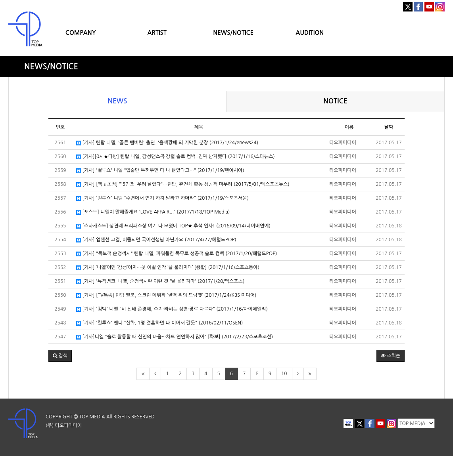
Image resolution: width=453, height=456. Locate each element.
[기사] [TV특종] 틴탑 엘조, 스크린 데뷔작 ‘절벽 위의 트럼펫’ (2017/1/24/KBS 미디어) (166, 295)
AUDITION (310, 33)
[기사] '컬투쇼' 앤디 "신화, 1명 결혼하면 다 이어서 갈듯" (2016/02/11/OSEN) (159, 323)
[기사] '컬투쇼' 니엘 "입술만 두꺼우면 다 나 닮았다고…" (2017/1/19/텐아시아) (160, 170)
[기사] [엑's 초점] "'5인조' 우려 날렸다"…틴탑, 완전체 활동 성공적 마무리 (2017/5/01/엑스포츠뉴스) (183, 184)
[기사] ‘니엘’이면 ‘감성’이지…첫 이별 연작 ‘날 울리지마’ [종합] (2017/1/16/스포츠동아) (167, 267)
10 (284, 373)
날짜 (388, 127)
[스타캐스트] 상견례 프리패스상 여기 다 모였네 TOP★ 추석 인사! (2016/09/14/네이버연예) (173, 226)
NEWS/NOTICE (233, 33)
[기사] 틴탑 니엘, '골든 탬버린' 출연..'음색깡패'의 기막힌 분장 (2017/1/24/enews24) (167, 142)
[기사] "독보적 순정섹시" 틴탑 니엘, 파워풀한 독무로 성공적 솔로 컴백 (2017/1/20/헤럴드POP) (176, 253)
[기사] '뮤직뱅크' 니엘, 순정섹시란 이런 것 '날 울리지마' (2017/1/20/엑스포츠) (160, 281)
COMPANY (80, 33)
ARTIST (157, 33)
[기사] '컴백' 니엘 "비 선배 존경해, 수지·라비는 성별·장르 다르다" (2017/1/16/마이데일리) (172, 309)
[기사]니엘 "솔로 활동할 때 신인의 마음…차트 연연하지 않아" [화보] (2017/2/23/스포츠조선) (174, 337)
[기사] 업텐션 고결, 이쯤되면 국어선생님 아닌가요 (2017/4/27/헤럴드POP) (156, 239)
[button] (60, 356)
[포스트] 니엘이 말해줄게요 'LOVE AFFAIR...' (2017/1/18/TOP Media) (153, 212)
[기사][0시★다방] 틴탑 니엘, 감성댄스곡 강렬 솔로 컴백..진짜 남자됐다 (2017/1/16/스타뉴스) (175, 156)
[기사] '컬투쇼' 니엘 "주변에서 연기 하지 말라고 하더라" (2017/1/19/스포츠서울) (162, 198)
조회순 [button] (390, 355)
